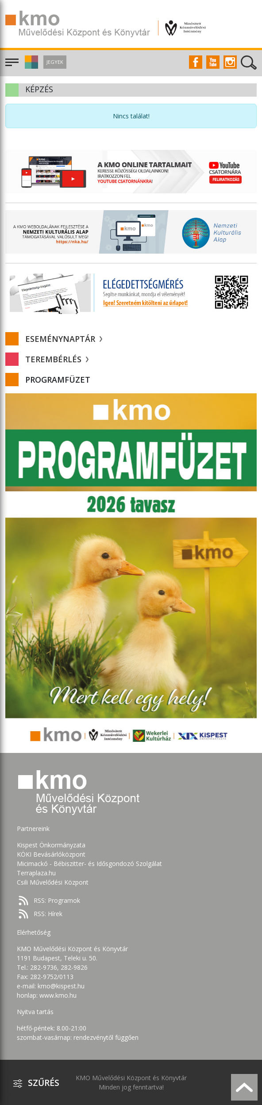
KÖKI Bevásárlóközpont (51, 854)
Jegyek (54, 62)
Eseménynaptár (63, 338)
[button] (30, 66)
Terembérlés (57, 359)
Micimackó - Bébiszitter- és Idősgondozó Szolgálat (89, 863)
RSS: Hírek (48, 913)
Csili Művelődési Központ (53, 882)
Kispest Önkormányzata (51, 845)
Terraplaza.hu (36, 873)
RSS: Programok (57, 900)
